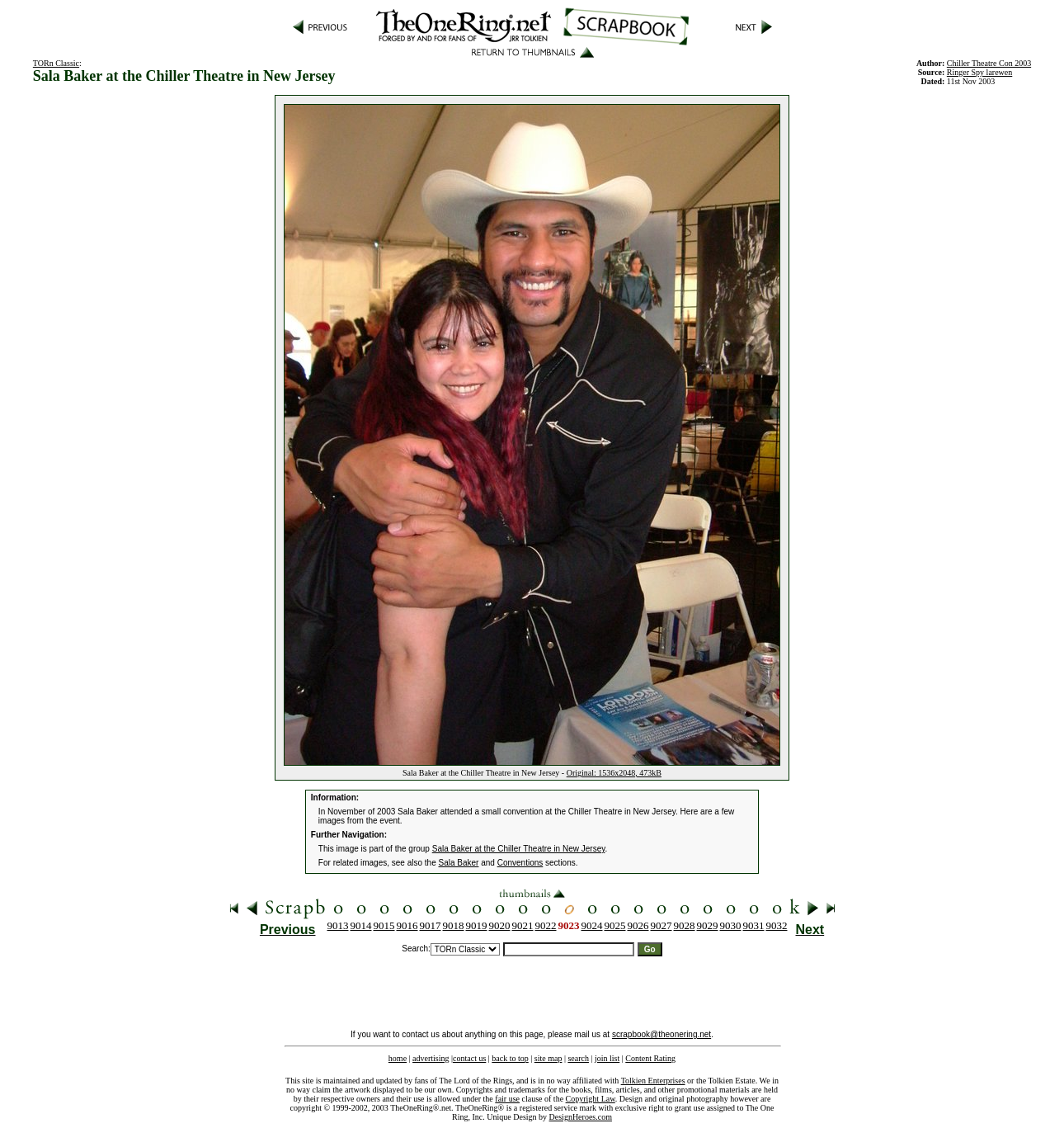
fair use (507, 1098)
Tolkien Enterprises (653, 1080)
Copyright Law (590, 1098)
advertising (430, 1058)
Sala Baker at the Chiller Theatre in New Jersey (518, 848)
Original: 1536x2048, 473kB (614, 772)
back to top (510, 1058)
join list (607, 1058)
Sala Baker (459, 862)
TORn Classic (56, 63)
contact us (469, 1058)
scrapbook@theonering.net (661, 1034)
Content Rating (650, 1058)
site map (548, 1058)
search (578, 1058)
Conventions (520, 862)
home (397, 1058)
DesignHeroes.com (580, 1116)
